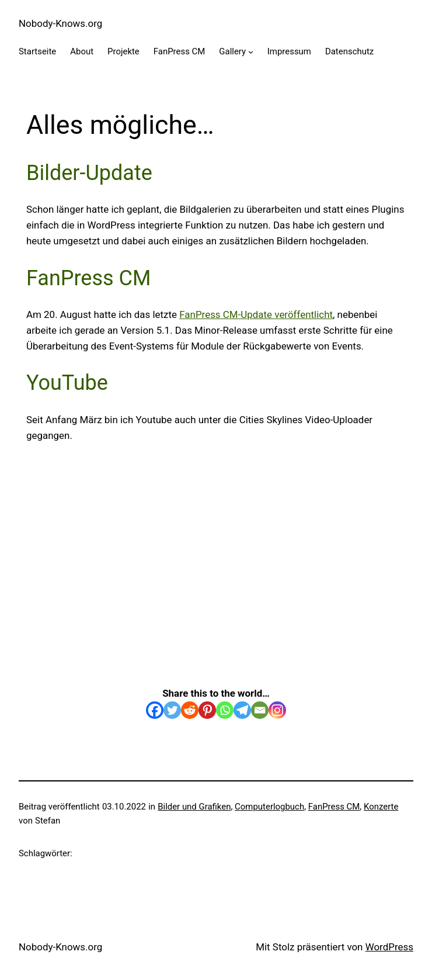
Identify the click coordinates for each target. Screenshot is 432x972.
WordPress (389, 947)
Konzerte (381, 806)
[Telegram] (242, 710)
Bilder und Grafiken (194, 806)
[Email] (260, 710)
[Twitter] (172, 710)
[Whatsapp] (225, 710)
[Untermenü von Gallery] (250, 51)
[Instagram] (277, 710)
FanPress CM (334, 806)
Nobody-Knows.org (60, 23)
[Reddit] (189, 710)
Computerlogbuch (269, 806)
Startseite (37, 51)
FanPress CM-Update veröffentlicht (256, 314)
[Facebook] (154, 710)
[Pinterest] (207, 710)
